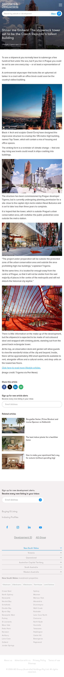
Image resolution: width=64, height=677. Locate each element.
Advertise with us (22, 660)
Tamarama (37, 628)
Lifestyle (5, 44)
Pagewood (37, 642)
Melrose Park (38, 598)
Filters (53, 14)
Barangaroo (38, 639)
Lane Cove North (40, 615)
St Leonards (7, 622)
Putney (5, 618)
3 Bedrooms (27, 585)
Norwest (5, 632)
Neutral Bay (6, 601)
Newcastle (6, 598)
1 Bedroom (6, 585)
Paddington (38, 632)
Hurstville (37, 625)
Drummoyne (38, 605)
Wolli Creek (37, 608)
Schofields (6, 605)
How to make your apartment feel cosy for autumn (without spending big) (42, 456)
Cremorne (37, 618)
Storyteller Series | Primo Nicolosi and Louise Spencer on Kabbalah (42, 420)
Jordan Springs (8, 645)
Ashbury (5, 635)
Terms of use (54, 660)
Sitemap (32, 663)
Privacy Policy (39, 660)
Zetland (5, 642)
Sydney (36, 591)
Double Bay (6, 608)
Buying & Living (9, 511)
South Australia (43, 567)
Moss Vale (6, 625)
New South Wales (43, 548)
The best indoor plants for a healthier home (42, 438)
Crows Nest (6, 591)
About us (8, 660)
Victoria (45, 553)
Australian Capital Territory (40, 562)
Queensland (44, 558)
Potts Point (6, 628)
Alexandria (37, 601)
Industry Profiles (10, 517)
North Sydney (7, 594)
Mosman (36, 594)
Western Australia (42, 572)
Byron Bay (6, 611)
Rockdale (37, 611)
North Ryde (38, 622)
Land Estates (49, 585)
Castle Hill (37, 635)
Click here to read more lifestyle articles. (21, 367)
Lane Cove (6, 639)
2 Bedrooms (16, 585)
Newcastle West (8, 615)
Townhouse (38, 585)
